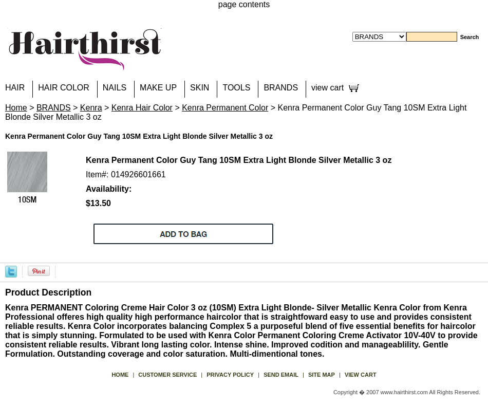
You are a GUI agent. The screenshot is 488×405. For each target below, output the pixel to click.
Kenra (91, 107)
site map (321, 375)
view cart (327, 87)
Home (16, 107)
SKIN (199, 87)
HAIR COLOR (63, 87)
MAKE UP (158, 87)
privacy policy (230, 375)
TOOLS (236, 87)
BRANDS (281, 87)
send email (281, 375)
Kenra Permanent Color (225, 107)
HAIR (15, 87)
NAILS (114, 87)
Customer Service (167, 375)
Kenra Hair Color (142, 107)
